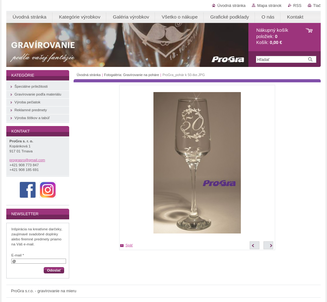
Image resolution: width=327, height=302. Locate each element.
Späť (129, 245)
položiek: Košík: (272, 36)
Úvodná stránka (231, 5)
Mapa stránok (269, 5)
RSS (297, 5)
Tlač (317, 5)
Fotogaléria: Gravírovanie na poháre (131, 75)
